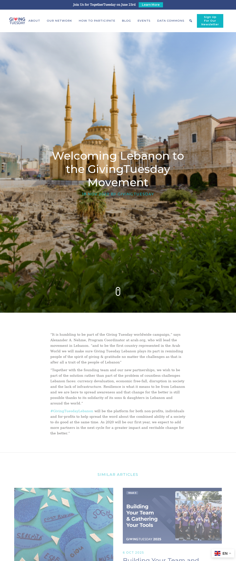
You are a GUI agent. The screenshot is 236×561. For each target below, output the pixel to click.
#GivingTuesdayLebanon (71, 415)
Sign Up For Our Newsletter (210, 20)
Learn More (151, 4)
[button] (34, 21)
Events (144, 20)
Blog (126, 20)
